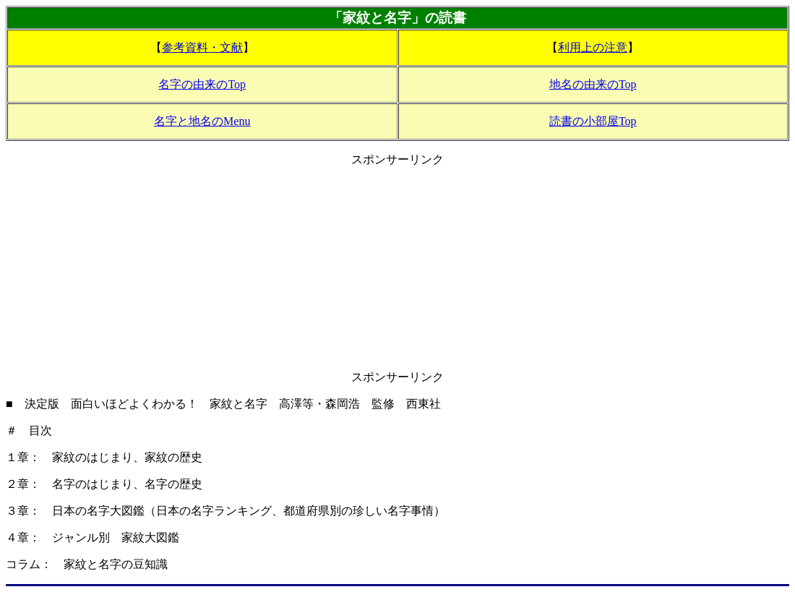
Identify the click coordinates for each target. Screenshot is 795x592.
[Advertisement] (397, 269)
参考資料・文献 (202, 47)
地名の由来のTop (593, 84)
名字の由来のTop (202, 84)
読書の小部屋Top (593, 121)
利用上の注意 (592, 47)
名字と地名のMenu (202, 121)
